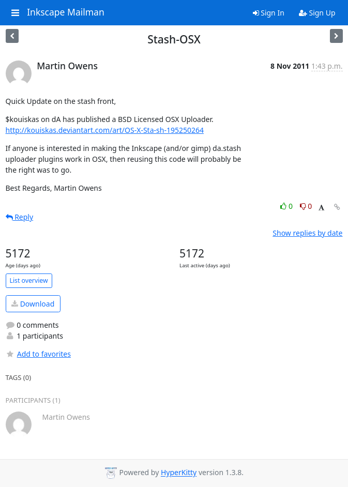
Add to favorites (38, 354)
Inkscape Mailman (65, 12)
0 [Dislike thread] (306, 206)
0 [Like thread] (287, 206)
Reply (20, 217)
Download (32, 304)
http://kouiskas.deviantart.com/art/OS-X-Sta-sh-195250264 (105, 130)
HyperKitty (178, 473)
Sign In (268, 13)
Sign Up (317, 13)
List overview (29, 280)
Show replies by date (307, 233)
